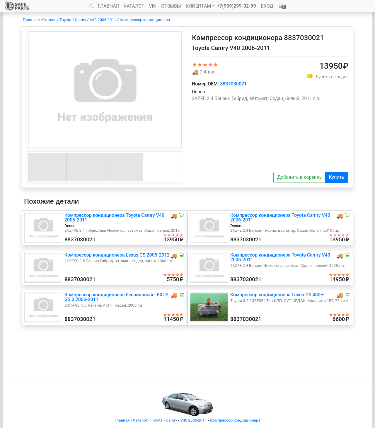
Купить (336, 177)
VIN (152, 6)
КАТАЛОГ (134, 6)
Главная (30, 20)
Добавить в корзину (299, 177)
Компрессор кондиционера (145, 20)
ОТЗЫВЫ (171, 6)
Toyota (65, 20)
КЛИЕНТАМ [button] (198, 6)
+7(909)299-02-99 (236, 6)
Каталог (48, 20)
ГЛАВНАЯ (108, 6)
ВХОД (267, 6)
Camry (80, 20)
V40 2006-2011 (103, 20)
